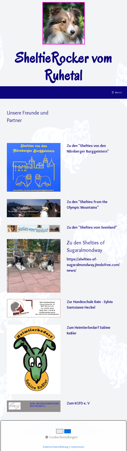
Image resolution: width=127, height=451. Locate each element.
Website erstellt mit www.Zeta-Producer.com (81, 430)
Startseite (43, 423)
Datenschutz (71, 423)
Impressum (56, 423)
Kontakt (84, 423)
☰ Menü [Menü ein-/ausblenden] (117, 92)
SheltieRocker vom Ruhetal (63, 66)
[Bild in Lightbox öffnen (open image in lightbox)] (33, 229)
